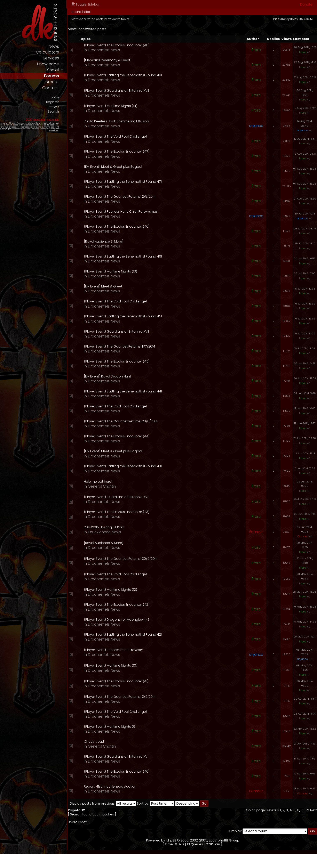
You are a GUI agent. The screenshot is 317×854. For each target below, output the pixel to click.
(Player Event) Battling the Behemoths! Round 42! (157, 634)
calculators (82, 53)
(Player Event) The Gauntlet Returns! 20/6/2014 (155, 421)
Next (313, 810)
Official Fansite (29, 127)
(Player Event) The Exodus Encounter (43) (150, 512)
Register (87, 106)
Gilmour (256, 531)
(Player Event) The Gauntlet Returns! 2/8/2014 (154, 196)
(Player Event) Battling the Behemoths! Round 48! (157, 75)
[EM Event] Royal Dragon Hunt (141, 376)
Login (89, 100)
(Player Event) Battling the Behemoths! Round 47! (157, 181)
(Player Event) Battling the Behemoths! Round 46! (157, 256)
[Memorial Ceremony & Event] (142, 60)
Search (88, 116)
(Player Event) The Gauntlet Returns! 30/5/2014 (155, 558)
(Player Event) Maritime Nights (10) (144, 665)
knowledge (82, 66)
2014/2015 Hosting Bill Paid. (138, 527)
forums (86, 78)
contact (85, 91)
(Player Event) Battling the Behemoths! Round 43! (157, 466)
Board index (116, 11)
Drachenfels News (138, 50)
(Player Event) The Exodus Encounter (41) (150, 681)
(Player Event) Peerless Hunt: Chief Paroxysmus (155, 211)
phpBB (189, 840)
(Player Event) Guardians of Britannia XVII (150, 331)
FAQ (91, 111)
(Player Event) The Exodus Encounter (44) (151, 436)
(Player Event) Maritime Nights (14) (144, 106)
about (88, 85)
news (88, 47)
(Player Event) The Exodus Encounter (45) (151, 361)
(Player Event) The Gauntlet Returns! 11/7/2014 (153, 346)
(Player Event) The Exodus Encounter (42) (150, 604)
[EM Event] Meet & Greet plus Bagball (147, 166)
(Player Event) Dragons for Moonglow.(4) (150, 619)
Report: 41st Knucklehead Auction (144, 786)
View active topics (153, 19)
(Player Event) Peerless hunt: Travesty (147, 650)
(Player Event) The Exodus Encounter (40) (151, 771)
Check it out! (128, 741)
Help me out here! (132, 481)
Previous (272, 810)
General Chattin (136, 486)
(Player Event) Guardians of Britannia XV (150, 756)
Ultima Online (47, 127)
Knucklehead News (138, 532)
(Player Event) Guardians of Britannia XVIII (150, 90)
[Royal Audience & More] (137, 241)
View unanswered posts (123, 19)
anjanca (256, 125)
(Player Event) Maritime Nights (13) (144, 271)
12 (307, 810)
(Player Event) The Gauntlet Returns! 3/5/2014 (154, 696)
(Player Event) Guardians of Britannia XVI (150, 497)
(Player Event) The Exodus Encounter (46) (151, 226)
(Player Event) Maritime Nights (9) (144, 726)
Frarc (256, 49)
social (88, 72)
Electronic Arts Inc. (21, 129)
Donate (306, 4)
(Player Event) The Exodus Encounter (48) (151, 45)
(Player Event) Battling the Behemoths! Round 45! (157, 316)
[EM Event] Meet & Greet (137, 286)
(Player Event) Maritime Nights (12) (144, 589)
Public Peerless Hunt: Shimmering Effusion (150, 121)
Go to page (255, 810)
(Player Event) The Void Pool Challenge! (149, 136)
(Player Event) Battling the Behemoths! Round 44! (157, 391)
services (86, 59)
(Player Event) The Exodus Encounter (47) (150, 151)
